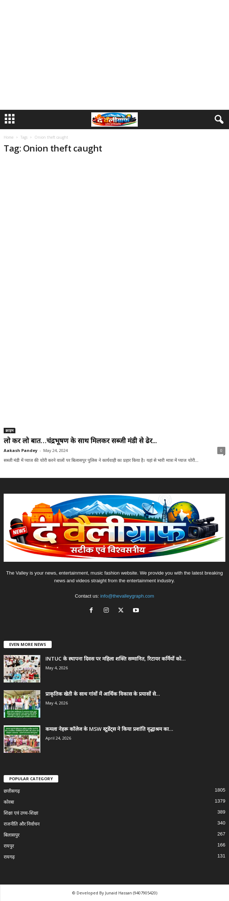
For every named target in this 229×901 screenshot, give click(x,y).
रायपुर (9, 846)
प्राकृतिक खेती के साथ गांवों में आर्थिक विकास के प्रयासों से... (102, 693)
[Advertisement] (114, 55)
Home (9, 137)
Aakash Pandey (20, 450)
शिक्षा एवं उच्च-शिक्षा (21, 813)
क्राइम (9, 430)
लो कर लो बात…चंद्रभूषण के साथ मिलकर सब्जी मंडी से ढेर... (80, 440)
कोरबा (9, 802)
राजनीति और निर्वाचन (22, 824)
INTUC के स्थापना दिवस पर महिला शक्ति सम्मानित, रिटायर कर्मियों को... (115, 658)
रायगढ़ (9, 857)
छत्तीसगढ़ (12, 791)
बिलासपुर (11, 835)
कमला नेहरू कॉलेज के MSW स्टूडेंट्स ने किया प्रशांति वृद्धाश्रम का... (109, 728)
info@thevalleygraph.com (127, 596)
